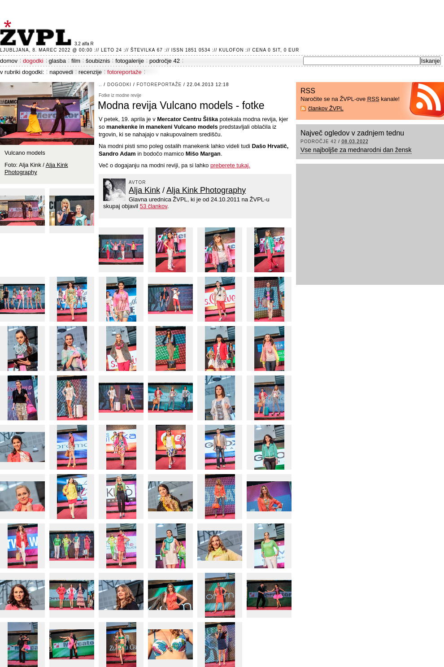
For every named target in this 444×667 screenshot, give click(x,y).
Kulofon (231, 50)
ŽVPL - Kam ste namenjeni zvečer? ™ (37, 33)
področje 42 (164, 60)
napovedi (61, 72)
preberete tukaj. (230, 165)
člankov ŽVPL (326, 108)
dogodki (33, 60)
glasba (57, 60)
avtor (137, 182)
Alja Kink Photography (206, 190)
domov (8, 60)
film (75, 60)
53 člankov (153, 206)
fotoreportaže (124, 72)
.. (100, 84)
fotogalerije (129, 60)
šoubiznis (98, 60)
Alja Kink (144, 190)
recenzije (90, 72)
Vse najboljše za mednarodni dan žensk (356, 149)
